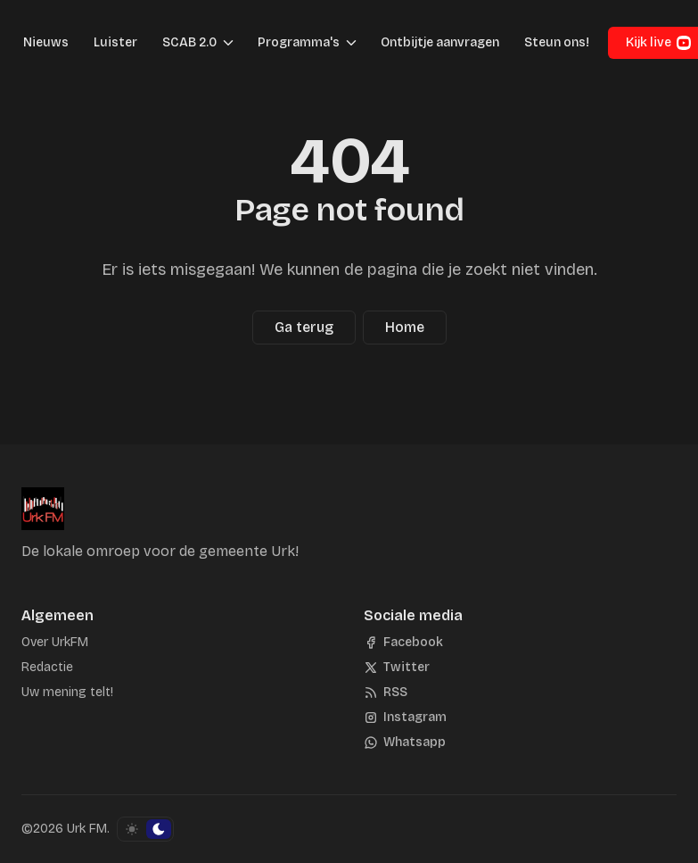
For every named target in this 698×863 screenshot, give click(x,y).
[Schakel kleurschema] (145, 829)
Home (404, 327)
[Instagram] (405, 717)
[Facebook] (403, 642)
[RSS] (385, 692)
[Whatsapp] (405, 742)
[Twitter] (397, 667)
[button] (184, 43)
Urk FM (87, 828)
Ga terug (304, 327)
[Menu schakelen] (228, 43)
